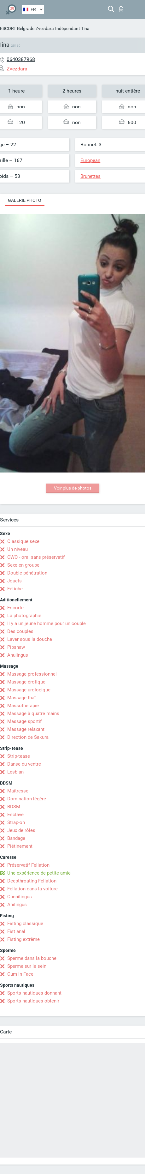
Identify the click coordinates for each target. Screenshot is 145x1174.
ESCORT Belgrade (17, 28)
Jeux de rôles (21, 830)
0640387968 (21, 59)
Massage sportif (24, 721)
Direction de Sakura (28, 737)
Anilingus (17, 904)
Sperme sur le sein (26, 966)
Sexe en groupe (23, 565)
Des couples (20, 631)
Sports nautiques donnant (34, 993)
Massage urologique (28, 690)
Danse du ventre (24, 764)
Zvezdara (45, 28)
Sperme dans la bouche (31, 958)
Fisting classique (25, 923)
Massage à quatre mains (33, 713)
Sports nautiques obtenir (33, 1001)
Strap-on (16, 822)
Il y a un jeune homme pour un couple (46, 623)
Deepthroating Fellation (31, 881)
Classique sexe (23, 541)
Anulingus (17, 655)
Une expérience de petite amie (39, 873)
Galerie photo (24, 200)
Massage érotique (26, 682)
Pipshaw (16, 647)
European (90, 160)
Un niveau (17, 549)
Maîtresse (17, 791)
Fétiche (15, 589)
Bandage (16, 838)
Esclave (15, 814)
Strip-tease (18, 756)
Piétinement (19, 846)
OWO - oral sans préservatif (36, 557)
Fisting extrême (23, 939)
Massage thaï (21, 698)
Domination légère (26, 799)
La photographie (24, 615)
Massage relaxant (25, 729)
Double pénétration (27, 573)
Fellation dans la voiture (32, 889)
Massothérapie (23, 705)
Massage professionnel (32, 674)
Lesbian (15, 772)
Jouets (14, 581)
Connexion (121, 9)
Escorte (15, 608)
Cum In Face (20, 974)
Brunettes (90, 176)
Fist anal (16, 931)
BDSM (13, 807)
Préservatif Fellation (28, 865)
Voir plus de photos (72, 488)
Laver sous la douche (29, 639)
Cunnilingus (19, 897)
